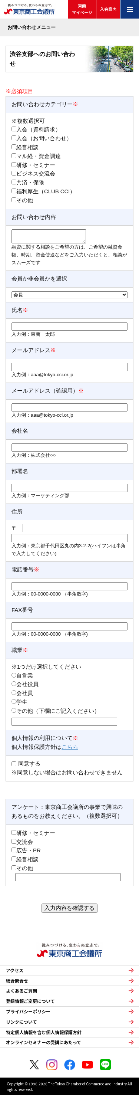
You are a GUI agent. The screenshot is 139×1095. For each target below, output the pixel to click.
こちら (70, 747)
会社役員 (27, 684)
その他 (24, 200)
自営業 (24, 676)
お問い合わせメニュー (31, 27)
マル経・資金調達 (38, 156)
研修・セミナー (35, 165)
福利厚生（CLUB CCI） (45, 191)
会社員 (24, 693)
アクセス (14, 970)
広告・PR (28, 850)
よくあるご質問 (21, 991)
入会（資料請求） (38, 129)
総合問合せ (17, 981)
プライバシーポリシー (28, 1011)
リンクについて (21, 1022)
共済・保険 (30, 183)
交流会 (24, 842)
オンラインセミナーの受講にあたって (43, 1042)
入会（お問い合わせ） (44, 138)
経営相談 (27, 147)
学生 (21, 702)
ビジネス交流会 (35, 174)
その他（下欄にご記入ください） (58, 711)
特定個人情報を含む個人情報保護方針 (44, 1032)
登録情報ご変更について (30, 1001)
